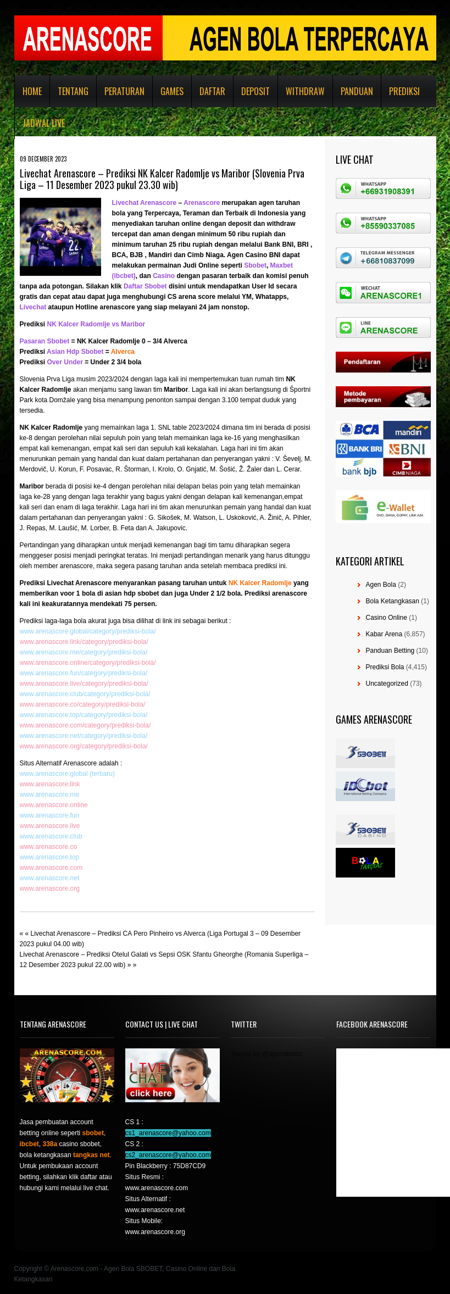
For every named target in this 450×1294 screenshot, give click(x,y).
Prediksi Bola (385, 667)
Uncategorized (387, 683)
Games (172, 91)
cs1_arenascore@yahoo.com (168, 1133)
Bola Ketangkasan (392, 601)
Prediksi (404, 91)
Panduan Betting (390, 650)
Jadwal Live (44, 123)
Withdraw (305, 91)
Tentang (73, 91)
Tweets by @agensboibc (267, 1054)
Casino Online (386, 617)
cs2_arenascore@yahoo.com (168, 1155)
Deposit (255, 91)
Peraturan (124, 91)
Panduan (357, 91)
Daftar (212, 91)
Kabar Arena (384, 634)
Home (32, 91)
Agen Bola (381, 584)
